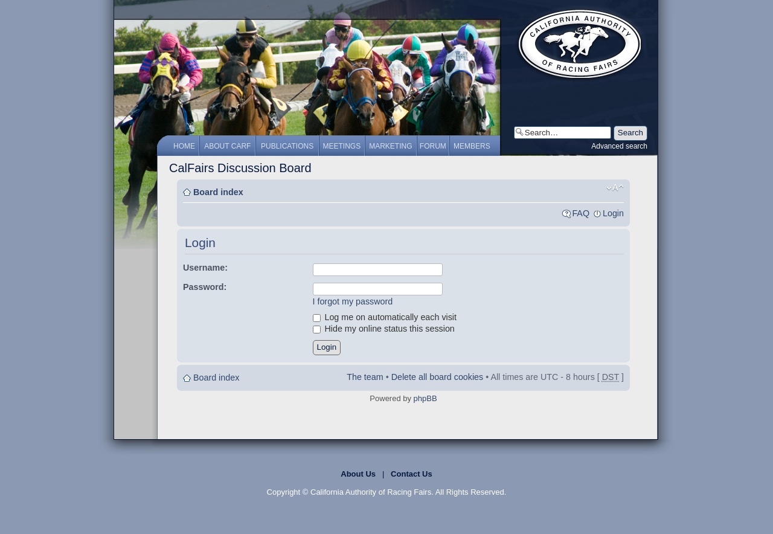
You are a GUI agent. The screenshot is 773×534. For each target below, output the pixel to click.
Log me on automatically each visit (385, 317)
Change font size (615, 187)
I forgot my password (353, 301)
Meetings (342, 146)
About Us (358, 473)
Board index (218, 192)
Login (613, 213)
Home (184, 146)
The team (365, 377)
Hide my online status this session (384, 328)
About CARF (227, 146)
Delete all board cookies (437, 377)
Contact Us (411, 473)
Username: (205, 267)
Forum (433, 146)
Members (472, 146)
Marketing (390, 146)
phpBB (425, 398)
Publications (287, 146)
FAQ (580, 213)
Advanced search (619, 146)
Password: (204, 287)
